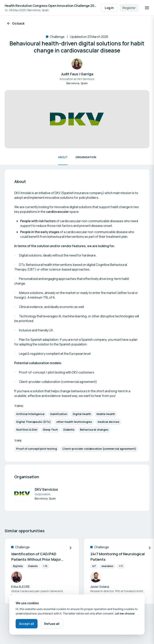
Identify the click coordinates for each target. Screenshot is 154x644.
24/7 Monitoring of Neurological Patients (117, 557)
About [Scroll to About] (63, 157)
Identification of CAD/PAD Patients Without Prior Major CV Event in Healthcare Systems (36, 557)
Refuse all (51, 624)
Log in (109, 8)
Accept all (26, 624)
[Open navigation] (147, 8)
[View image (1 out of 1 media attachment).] (77, 119)
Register (129, 8)
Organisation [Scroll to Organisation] (85, 157)
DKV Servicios (46, 489)
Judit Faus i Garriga (77, 74)
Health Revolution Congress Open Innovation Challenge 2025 (51, 6)
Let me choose (125, 613)
